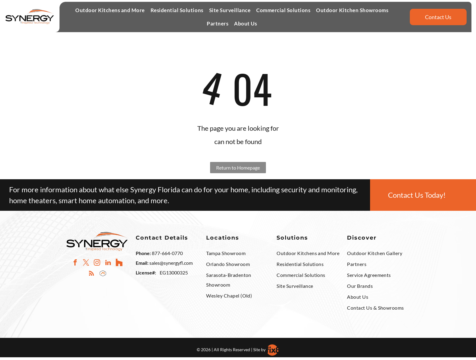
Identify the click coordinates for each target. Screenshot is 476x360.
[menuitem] (109, 13)
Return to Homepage (238, 170)
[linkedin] (108, 266)
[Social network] (119, 266)
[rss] (91, 276)
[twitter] (86, 266)
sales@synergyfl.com (171, 266)
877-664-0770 (167, 256)
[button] (110, 13)
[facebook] (75, 266)
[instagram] (97, 266)
